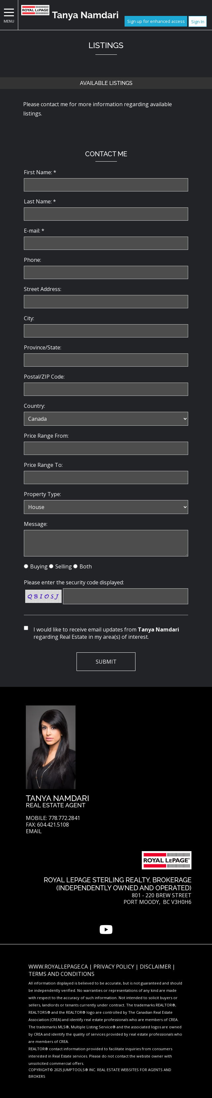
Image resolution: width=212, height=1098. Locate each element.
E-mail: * (34, 230)
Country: (34, 405)
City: (29, 318)
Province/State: (42, 347)
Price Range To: (43, 465)
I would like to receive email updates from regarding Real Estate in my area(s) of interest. (106, 633)
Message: (35, 524)
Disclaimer (156, 966)
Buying (39, 566)
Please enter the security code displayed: (74, 582)
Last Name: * (40, 201)
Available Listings (106, 83)
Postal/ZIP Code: (44, 376)
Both (86, 566)
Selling (63, 566)
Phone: (32, 259)
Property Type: (42, 494)
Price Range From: (46, 435)
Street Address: (42, 289)
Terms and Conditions (61, 974)
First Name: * (40, 172)
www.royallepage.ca (58, 966)
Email (34, 831)
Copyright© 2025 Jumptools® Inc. (62, 1069)
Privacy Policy (114, 966)
